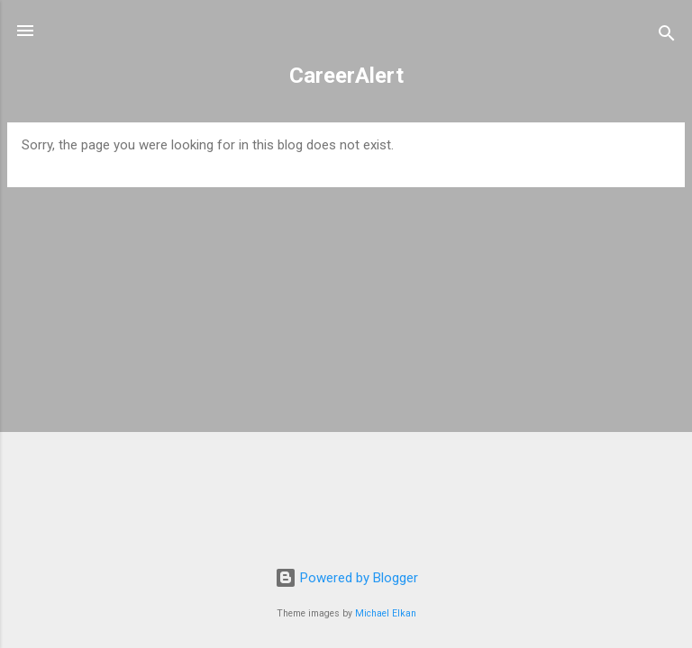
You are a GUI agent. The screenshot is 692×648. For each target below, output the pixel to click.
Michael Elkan (385, 613)
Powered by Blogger (346, 578)
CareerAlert (346, 75)
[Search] (667, 36)
